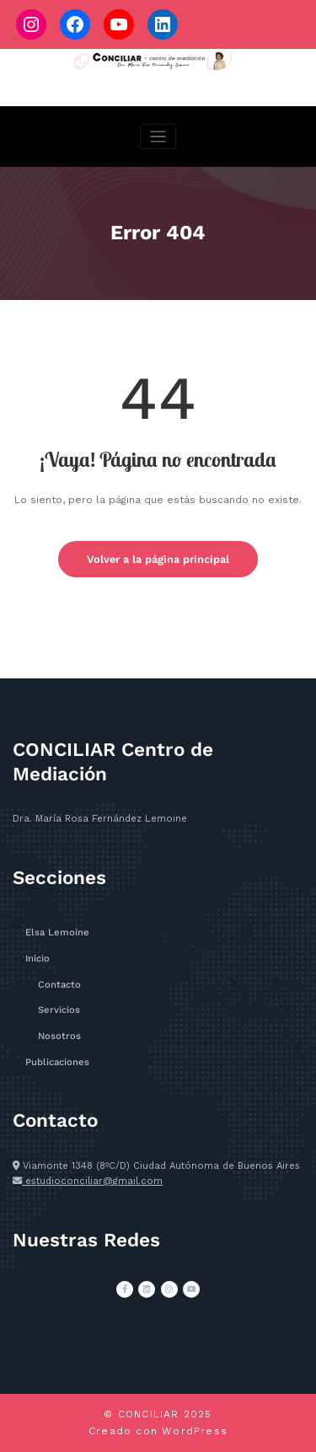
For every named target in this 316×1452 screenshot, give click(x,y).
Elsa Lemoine (57, 932)
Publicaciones (57, 1062)
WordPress (195, 1431)
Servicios (59, 1010)
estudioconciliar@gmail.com (92, 1181)
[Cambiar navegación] (158, 137)
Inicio (37, 958)
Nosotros (59, 1036)
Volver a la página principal (158, 559)
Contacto (59, 984)
